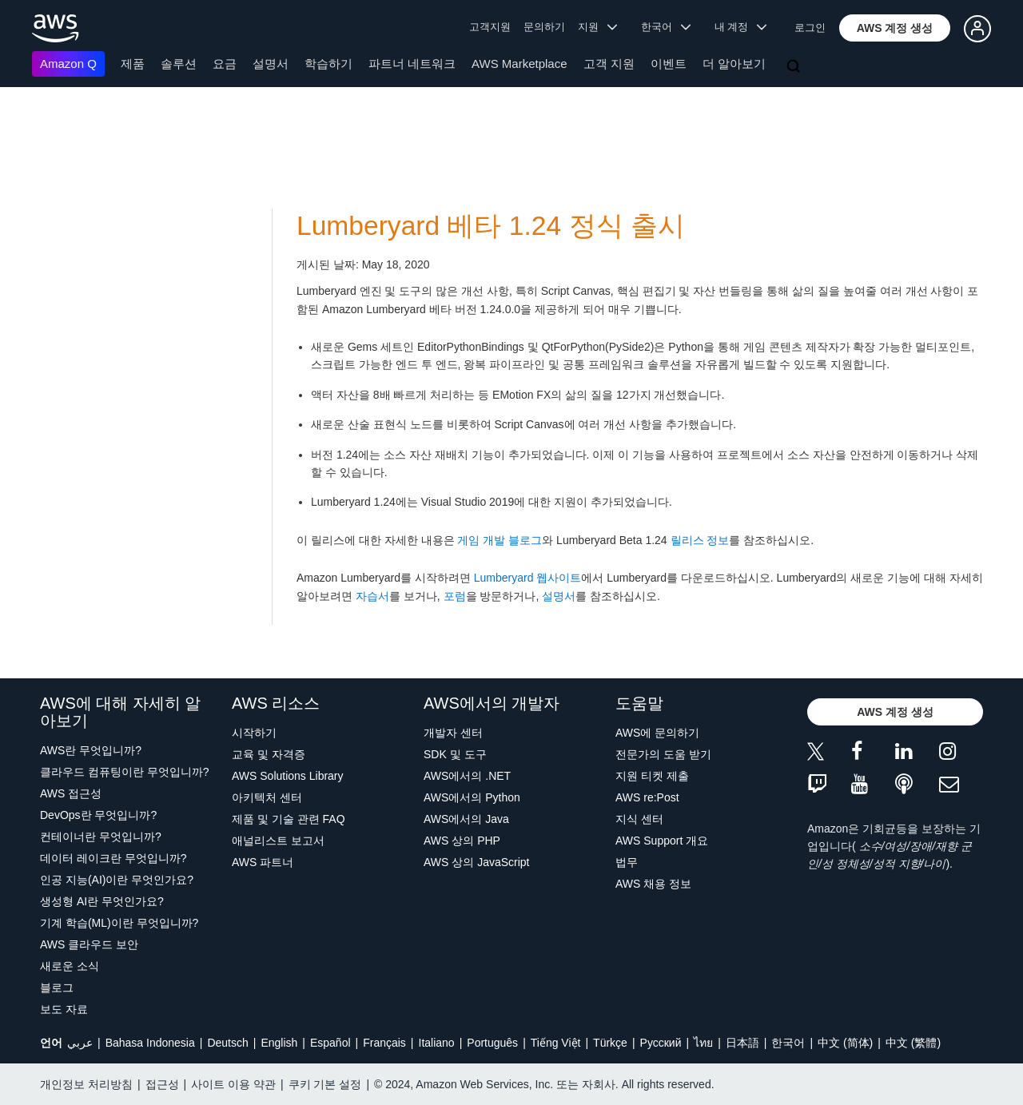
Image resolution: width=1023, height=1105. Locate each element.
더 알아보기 (734, 63)
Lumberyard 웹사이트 (528, 577)
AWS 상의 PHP (462, 840)
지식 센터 (639, 819)
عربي (80, 1042)
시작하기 (254, 732)
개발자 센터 (453, 732)
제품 (133, 63)
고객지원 (490, 27)
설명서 (271, 63)
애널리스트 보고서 (278, 840)
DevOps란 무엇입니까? (98, 815)
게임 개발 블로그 (499, 540)
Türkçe (610, 1042)
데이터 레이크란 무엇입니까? (113, 858)
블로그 (57, 987)
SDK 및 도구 (455, 754)
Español (330, 1042)
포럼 (455, 596)
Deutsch (227, 1042)
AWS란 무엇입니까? (90, 750)
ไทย (703, 1042)
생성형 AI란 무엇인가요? (102, 901)
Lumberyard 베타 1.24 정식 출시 (491, 225)
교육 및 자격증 (268, 754)
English (279, 1042)
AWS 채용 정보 (653, 883)
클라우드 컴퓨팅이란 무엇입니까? (124, 771)
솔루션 (179, 63)
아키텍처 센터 (267, 797)
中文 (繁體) (913, 1042)
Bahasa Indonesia (150, 1042)
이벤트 (669, 63)
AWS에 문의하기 (657, 732)
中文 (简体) (845, 1042)
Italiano (437, 1042)
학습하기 (328, 63)
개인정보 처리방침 (86, 1084)
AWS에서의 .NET (467, 775)
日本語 (742, 1042)
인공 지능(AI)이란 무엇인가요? (116, 879)
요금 (225, 63)
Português (492, 1042)
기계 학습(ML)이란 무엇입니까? (119, 922)
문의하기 (544, 27)
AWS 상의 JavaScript (477, 862)
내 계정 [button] (740, 27)
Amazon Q (68, 63)
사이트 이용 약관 (233, 1084)
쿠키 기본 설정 (325, 1084)
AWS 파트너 (262, 862)
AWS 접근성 (71, 793)
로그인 (810, 28)
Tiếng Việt (556, 1042)
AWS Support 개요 (661, 840)
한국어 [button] (666, 27)
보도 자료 (64, 1009)
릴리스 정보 (700, 540)
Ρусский (661, 1042)
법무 (626, 862)
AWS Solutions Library (288, 775)
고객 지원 (609, 63)
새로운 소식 (69, 966)
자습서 (372, 596)
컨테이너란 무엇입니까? (100, 836)
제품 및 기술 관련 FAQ (288, 819)
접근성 (162, 1084)
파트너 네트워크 (412, 63)
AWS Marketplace (519, 63)
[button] (895, 28)
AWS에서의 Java (466, 819)
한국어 (788, 1042)
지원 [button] (597, 27)
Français (384, 1042)
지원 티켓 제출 (652, 775)
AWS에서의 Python (472, 797)
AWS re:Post (647, 797)
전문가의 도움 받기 (663, 754)
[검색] (795, 67)
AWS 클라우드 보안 (89, 944)
